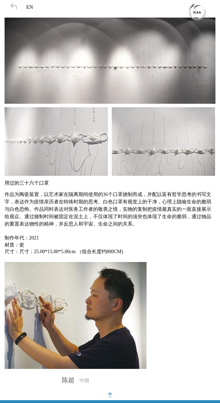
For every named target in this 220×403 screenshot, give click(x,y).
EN (29, 7)
